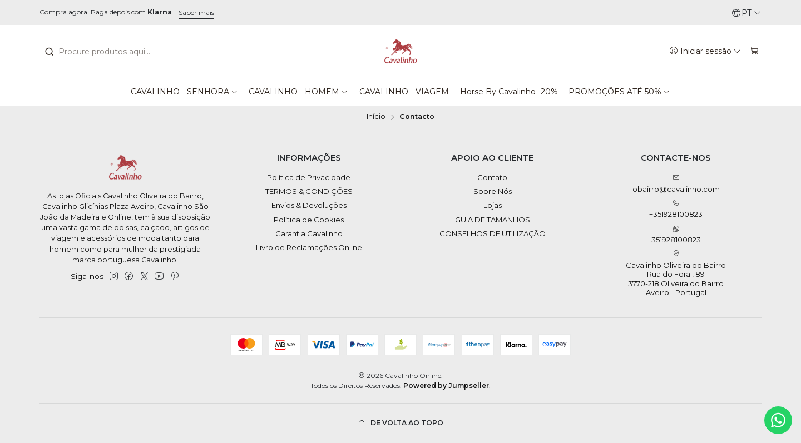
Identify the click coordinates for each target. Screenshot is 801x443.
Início (376, 117)
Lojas (492, 205)
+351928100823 (676, 209)
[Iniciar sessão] (705, 51)
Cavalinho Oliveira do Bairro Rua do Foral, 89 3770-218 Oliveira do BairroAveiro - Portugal (676, 273)
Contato (492, 177)
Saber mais (196, 12)
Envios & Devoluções (309, 205)
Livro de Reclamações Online (309, 247)
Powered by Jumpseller (446, 385)
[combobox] (105, 52)
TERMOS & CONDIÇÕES (309, 191)
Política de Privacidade (308, 177)
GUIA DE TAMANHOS (492, 219)
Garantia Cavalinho (309, 233)
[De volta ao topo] (400, 423)
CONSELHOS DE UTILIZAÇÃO (492, 233)
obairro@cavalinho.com (676, 183)
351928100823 (676, 235)
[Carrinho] (755, 51)
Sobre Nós (492, 191)
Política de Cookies (309, 219)
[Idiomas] (746, 13)
